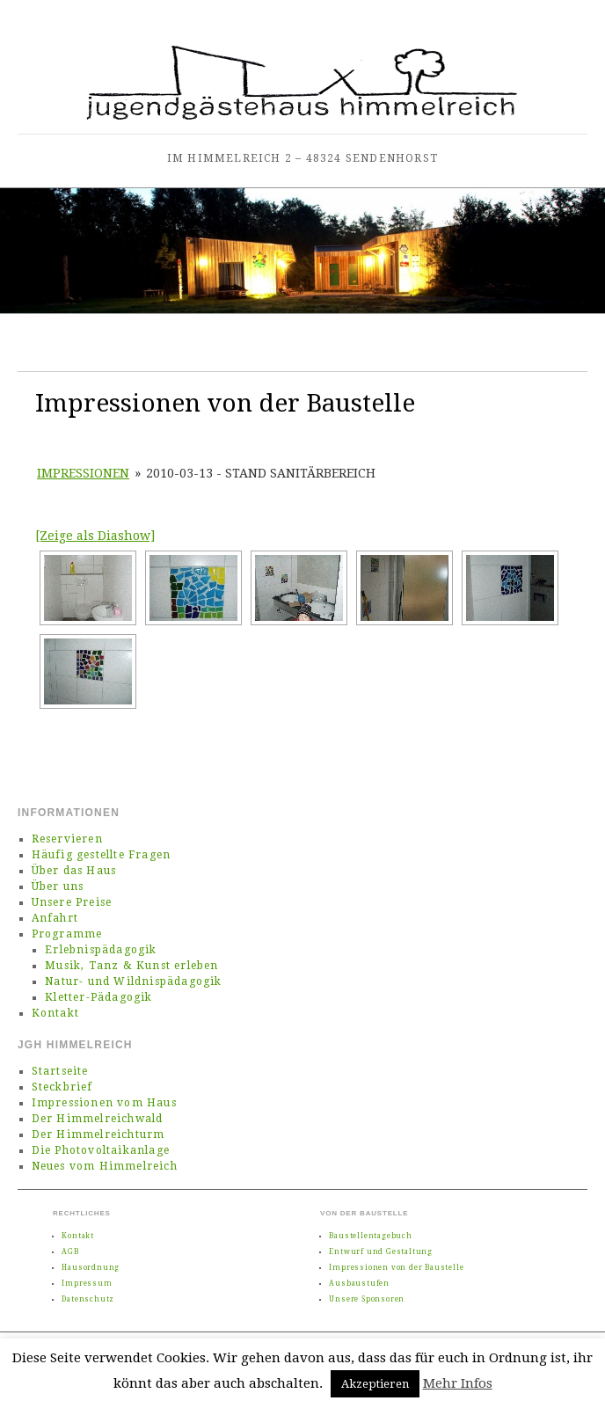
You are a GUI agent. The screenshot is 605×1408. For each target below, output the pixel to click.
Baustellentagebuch (370, 1236)
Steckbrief (62, 1087)
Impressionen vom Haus (104, 1103)
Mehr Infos (457, 1383)
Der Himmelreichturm (98, 1134)
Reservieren (67, 839)
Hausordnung (91, 1268)
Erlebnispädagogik (101, 950)
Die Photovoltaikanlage (101, 1150)
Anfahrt (55, 918)
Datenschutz (88, 1299)
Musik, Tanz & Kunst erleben (131, 965)
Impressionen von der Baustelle (396, 1268)
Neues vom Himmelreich (105, 1166)
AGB (70, 1252)
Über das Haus (74, 870)
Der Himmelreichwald (98, 1119)
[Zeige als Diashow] (95, 536)
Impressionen (83, 473)
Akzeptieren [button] (375, 1383)
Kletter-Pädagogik (98, 997)
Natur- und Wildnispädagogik (133, 981)
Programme (67, 934)
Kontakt (55, 1013)
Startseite (60, 1071)
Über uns (58, 886)
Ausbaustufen (359, 1284)
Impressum (87, 1284)
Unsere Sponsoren (367, 1299)
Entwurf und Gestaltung (381, 1252)
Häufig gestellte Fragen (101, 855)
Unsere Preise (72, 902)
